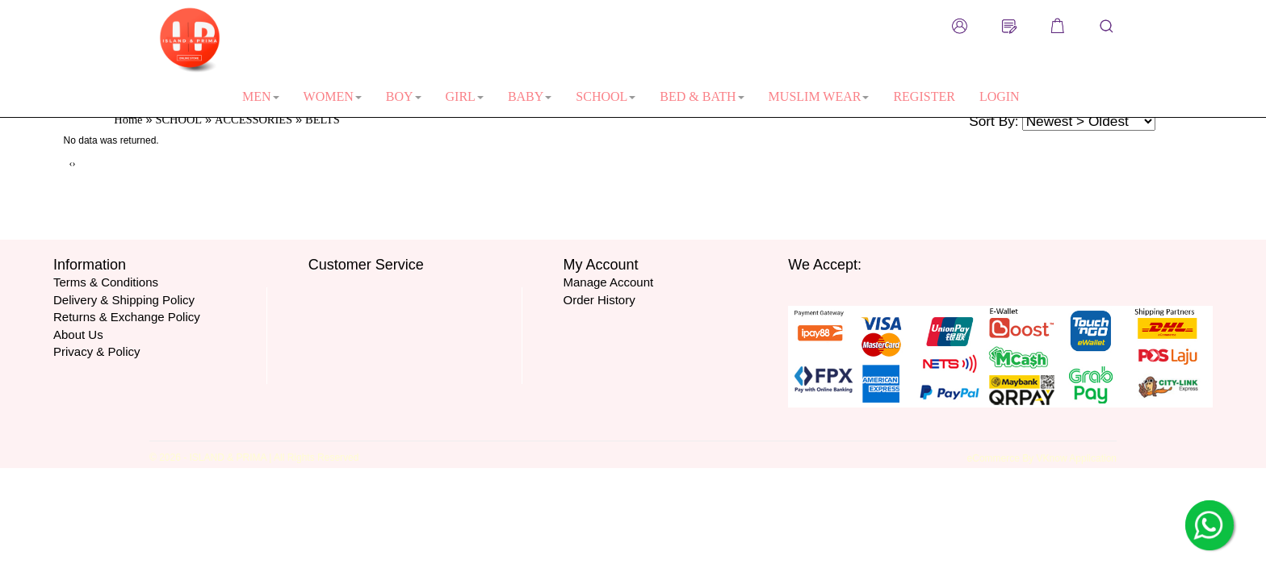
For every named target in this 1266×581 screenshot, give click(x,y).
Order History (599, 300)
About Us (78, 334)
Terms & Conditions (105, 282)
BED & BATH (702, 96)
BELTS (322, 119)
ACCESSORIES (253, 119)
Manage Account (608, 282)
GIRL (465, 96)
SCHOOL (605, 96)
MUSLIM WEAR (819, 96)
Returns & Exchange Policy (126, 317)
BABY (529, 96)
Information (89, 265)
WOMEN (333, 96)
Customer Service (366, 265)
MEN (260, 96)
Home (128, 119)
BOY (403, 96)
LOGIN (999, 96)
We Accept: (824, 265)
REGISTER (923, 96)
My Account (600, 265)
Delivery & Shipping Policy (124, 300)
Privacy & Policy (96, 351)
